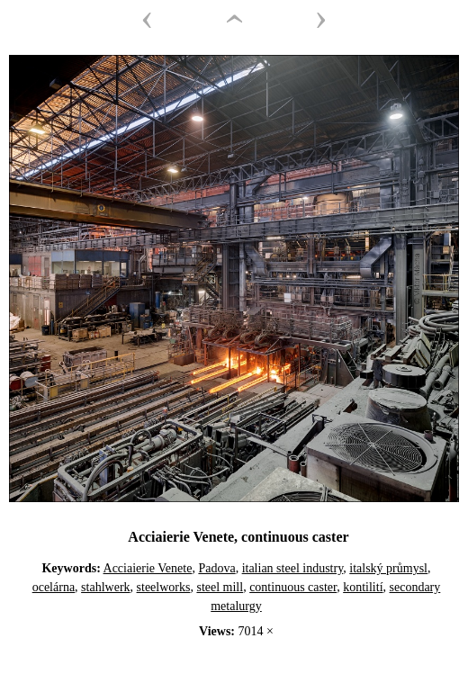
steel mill (219, 587)
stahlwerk (105, 587)
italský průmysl (388, 568)
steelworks (164, 587)
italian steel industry (293, 568)
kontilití (362, 587)
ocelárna (53, 587)
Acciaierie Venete (148, 568)
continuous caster (293, 587)
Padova (216, 568)
